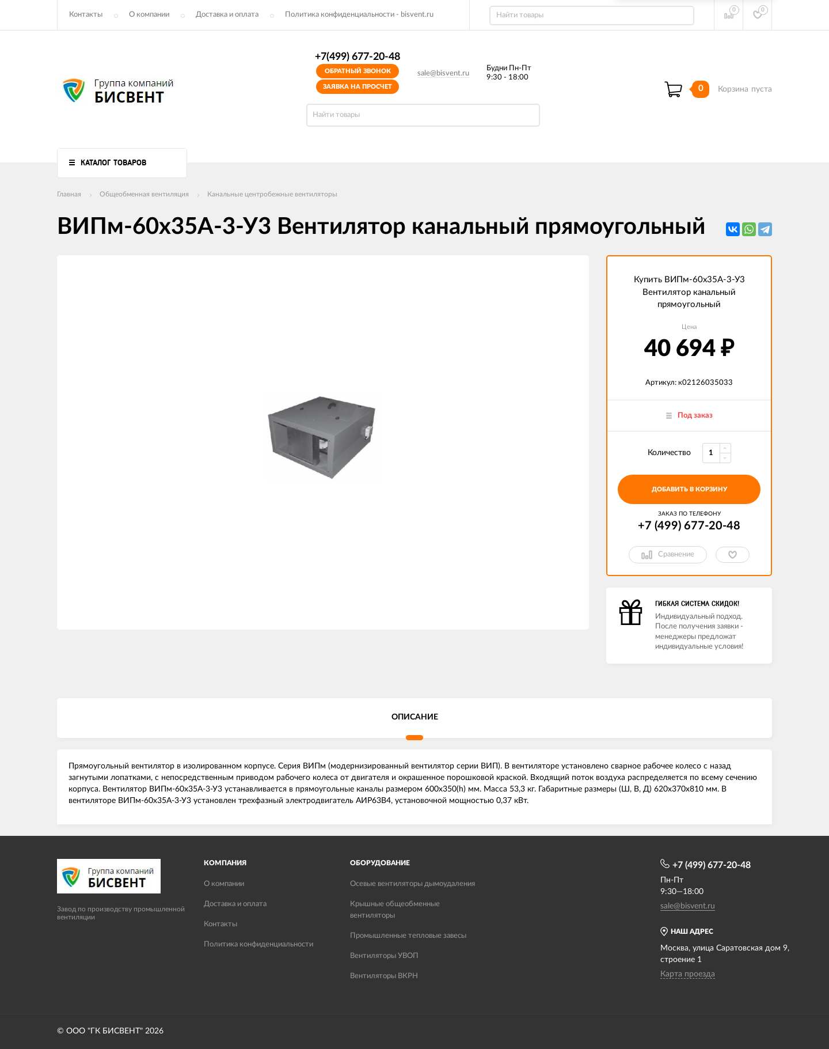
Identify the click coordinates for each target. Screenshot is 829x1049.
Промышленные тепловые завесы (408, 936)
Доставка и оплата (227, 14)
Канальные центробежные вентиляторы (272, 194)
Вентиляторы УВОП (384, 956)
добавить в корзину (689, 489)
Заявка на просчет (357, 87)
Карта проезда (687, 974)
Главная (69, 194)
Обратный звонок (358, 71)
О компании (149, 14)
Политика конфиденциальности (258, 944)
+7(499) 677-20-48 (357, 57)
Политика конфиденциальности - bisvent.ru (359, 14)
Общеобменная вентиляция (144, 194)
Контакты (85, 14)
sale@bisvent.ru (443, 73)
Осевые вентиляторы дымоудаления (412, 884)
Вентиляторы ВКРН (384, 976)
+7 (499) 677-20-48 (689, 526)
